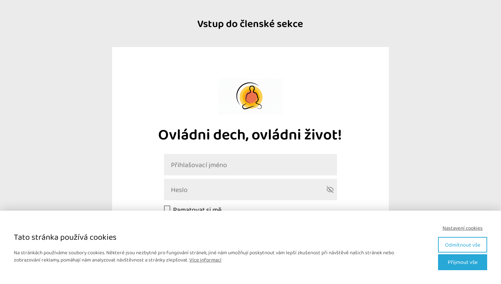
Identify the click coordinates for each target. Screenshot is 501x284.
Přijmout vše (462, 262)
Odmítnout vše (462, 245)
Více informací (205, 260)
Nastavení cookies (463, 228)
